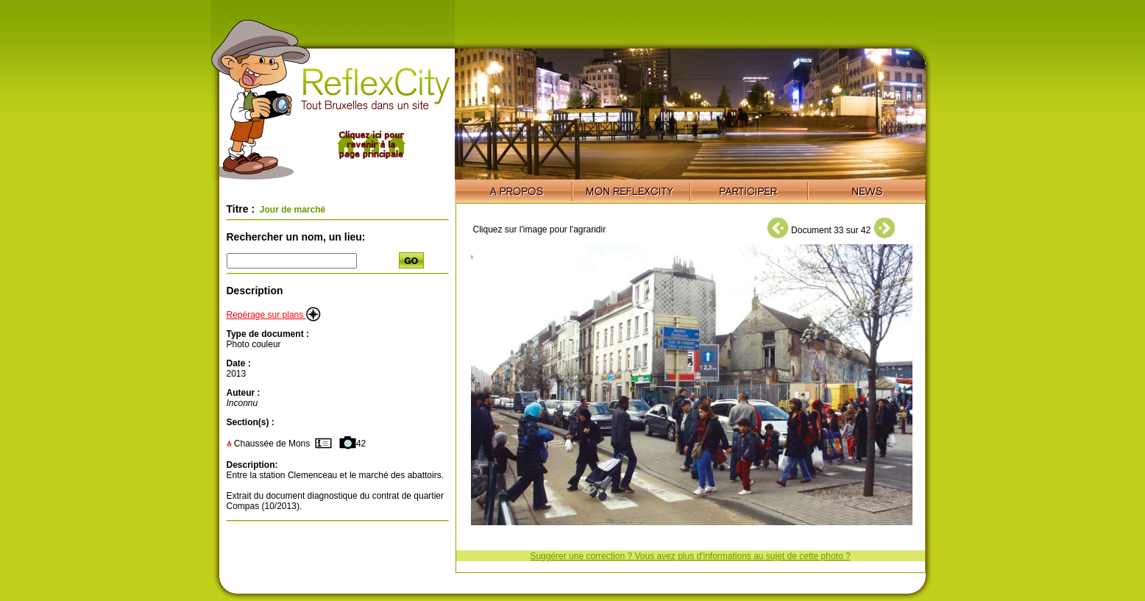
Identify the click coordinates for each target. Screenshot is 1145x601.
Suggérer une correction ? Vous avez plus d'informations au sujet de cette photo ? (690, 556)
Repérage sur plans (274, 315)
